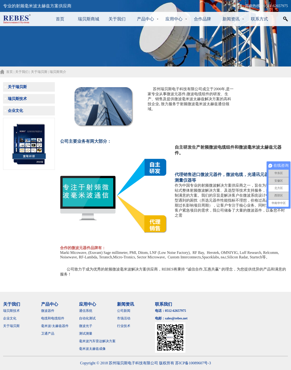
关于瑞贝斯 (17, 87)
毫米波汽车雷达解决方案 (97, 341)
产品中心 (145, 19)
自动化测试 (87, 318)
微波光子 (85, 326)
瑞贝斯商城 (88, 19)
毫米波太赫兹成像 (95, 349)
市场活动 (123, 318)
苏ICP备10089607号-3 (193, 363)
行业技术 (123, 326)
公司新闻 (123, 311)
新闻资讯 (230, 19)
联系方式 (259, 19)
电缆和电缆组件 (52, 318)
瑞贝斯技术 (17, 99)
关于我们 (117, 19)
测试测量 (85, 333)
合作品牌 (202, 19)
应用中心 (174, 19)
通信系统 (85, 311)
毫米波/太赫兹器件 (55, 326)
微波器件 (47, 311)
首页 (60, 19)
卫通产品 (47, 333)
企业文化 (15, 111)
